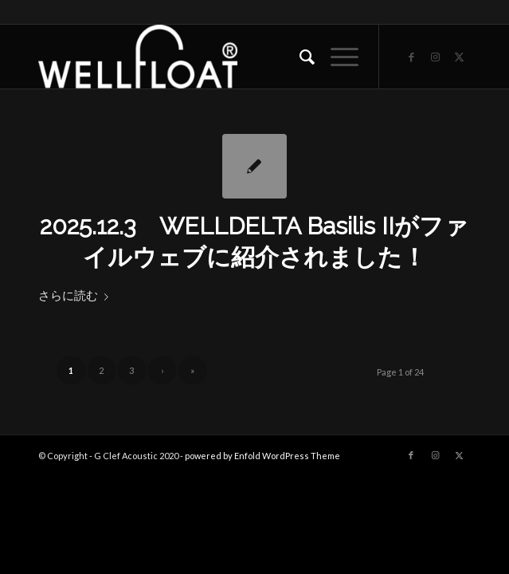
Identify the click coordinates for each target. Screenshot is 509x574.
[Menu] (336, 56)
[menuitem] (299, 56)
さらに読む (76, 295)
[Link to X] (459, 57)
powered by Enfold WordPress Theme (262, 455)
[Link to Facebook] (411, 57)
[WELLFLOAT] (211, 56)
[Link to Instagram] (435, 57)
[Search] (299, 56)
